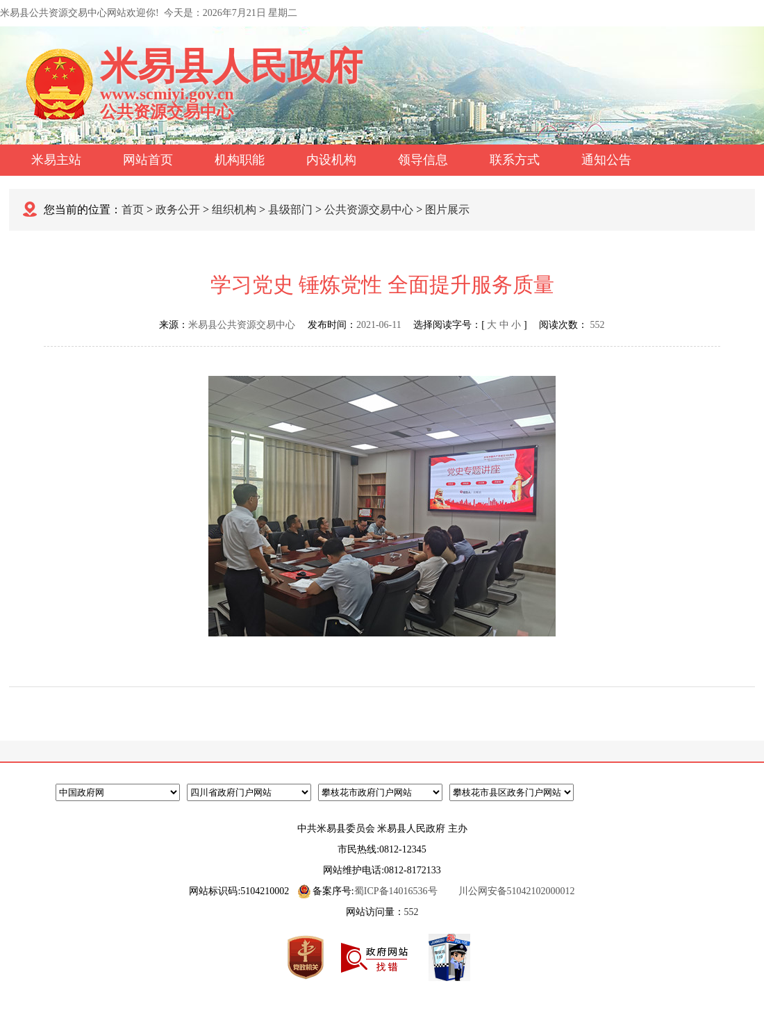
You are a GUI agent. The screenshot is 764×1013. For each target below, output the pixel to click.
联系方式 (515, 160)
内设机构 (331, 160)
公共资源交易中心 (368, 209)
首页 (133, 209)
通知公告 (606, 160)
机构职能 (240, 160)
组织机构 (234, 209)
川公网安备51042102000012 (516, 891)
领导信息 (423, 160)
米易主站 (56, 160)
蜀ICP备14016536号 (396, 891)
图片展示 (447, 209)
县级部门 (290, 209)
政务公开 (178, 209)
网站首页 (148, 160)
